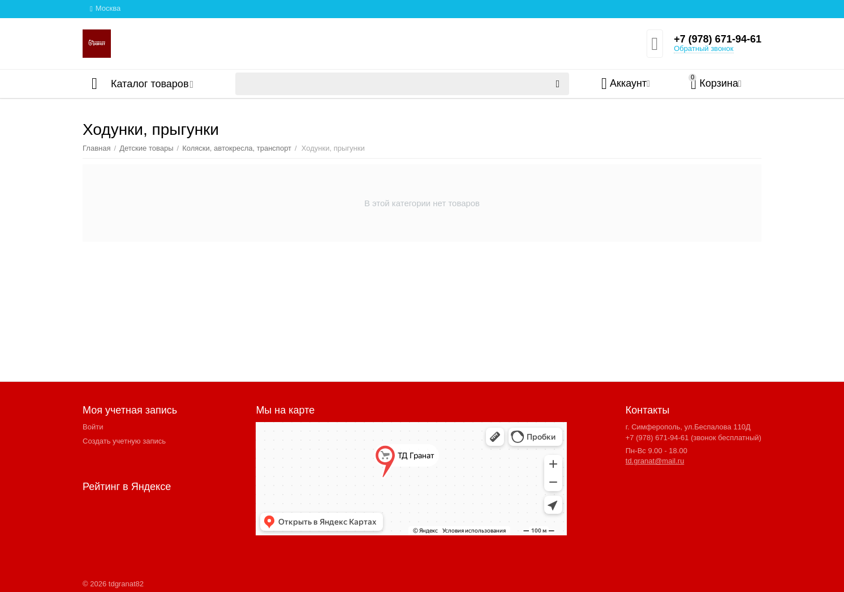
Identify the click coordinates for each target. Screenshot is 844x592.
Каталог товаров (149, 83)
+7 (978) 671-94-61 (717, 39)
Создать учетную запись (124, 441)
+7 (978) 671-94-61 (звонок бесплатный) (693, 437)
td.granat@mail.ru (655, 461)
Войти (93, 427)
